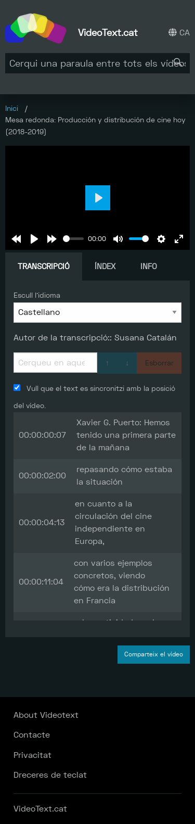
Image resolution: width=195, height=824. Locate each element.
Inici (11, 108)
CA (179, 32)
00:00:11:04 (41, 581)
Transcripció (44, 266)
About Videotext (46, 714)
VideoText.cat (108, 33)
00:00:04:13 (41, 522)
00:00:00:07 (42, 434)
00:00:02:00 (42, 475)
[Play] (34, 239)
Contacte (32, 734)
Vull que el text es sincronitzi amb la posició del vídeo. (94, 397)
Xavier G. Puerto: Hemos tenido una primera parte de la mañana (126, 435)
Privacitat (32, 755)
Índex (105, 266)
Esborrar (159, 362)
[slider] (73, 239)
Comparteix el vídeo (153, 654)
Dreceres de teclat (50, 774)
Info (148, 266)
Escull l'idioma (37, 295)
